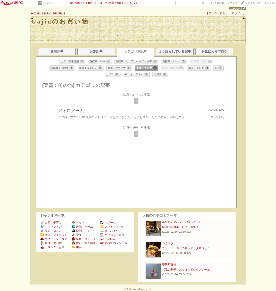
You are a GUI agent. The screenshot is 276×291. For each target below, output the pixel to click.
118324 (235, 8)
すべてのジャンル (113, 243)
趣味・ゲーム (82, 226)
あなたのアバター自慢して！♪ (181, 222)
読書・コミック (84, 239)
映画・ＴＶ (81, 230)
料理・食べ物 (51, 243)
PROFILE (59, 13)
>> (224, 3)
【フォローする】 (217, 13)
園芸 (77, 247)
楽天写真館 (169, 264)
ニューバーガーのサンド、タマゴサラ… (187, 248)
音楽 (77, 234)
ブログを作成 (253, 3)
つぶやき (167, 243)
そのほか (48, 3)
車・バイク (109, 230)
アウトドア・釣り (113, 226)
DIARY (46, 13)
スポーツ (108, 222)
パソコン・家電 (112, 234)
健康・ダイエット (53, 234)
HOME (35, 13)
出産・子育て (51, 222)
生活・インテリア (53, 239)
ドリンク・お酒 (52, 247)
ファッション (51, 226)
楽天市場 (269, 3)
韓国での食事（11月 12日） (180, 226)
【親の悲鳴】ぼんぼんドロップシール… (187, 269)
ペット (78, 222)
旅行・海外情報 (84, 243)
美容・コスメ (51, 230)
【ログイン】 (237, 13)
